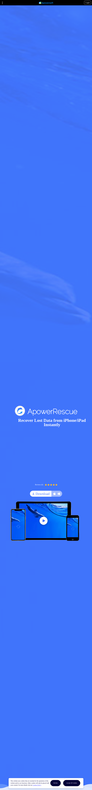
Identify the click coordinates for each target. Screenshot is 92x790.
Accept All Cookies (71, 783)
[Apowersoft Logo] (46, 3)
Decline (55, 783)
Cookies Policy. (37, 785)
